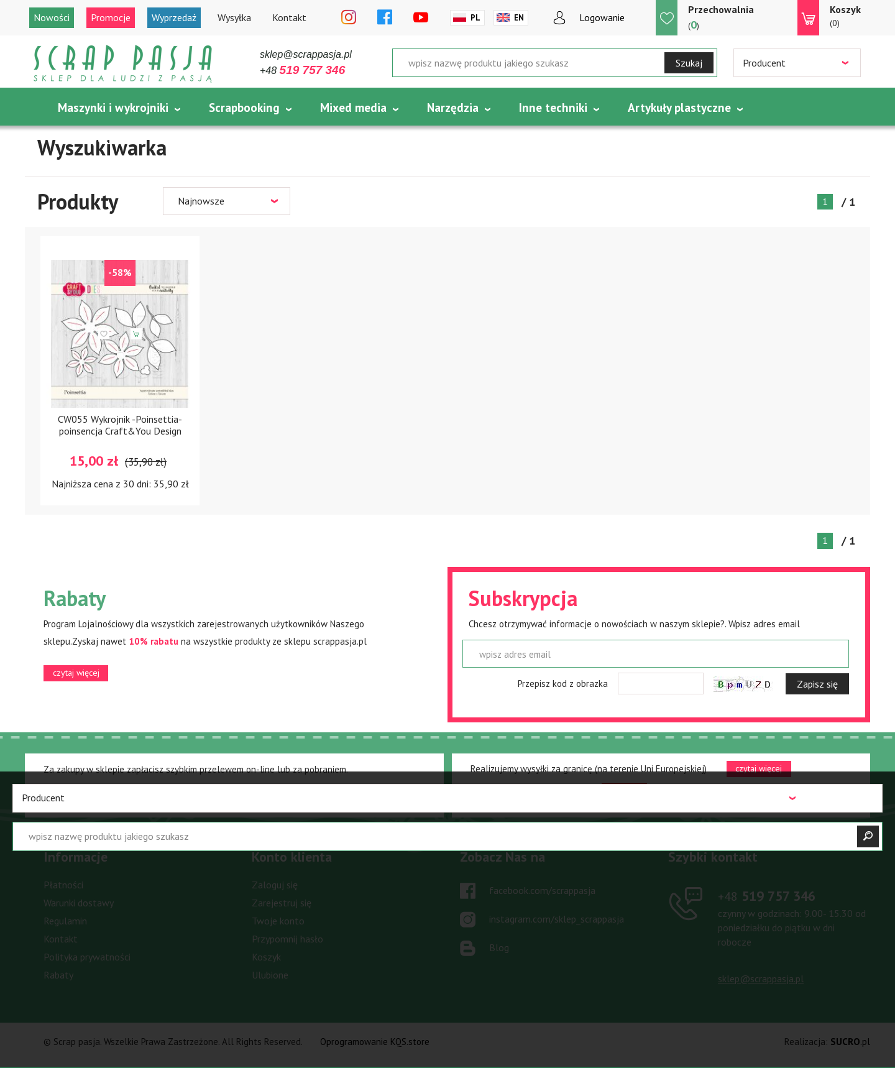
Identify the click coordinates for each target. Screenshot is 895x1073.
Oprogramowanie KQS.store (374, 1042)
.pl (850, 1042)
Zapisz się (817, 684)
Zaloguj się (275, 884)
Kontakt (289, 17)
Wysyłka (234, 17)
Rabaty (58, 975)
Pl (475, 17)
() (721, 17)
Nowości (52, 17)
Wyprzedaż (174, 17)
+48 (302, 70)
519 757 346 (766, 896)
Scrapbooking (244, 107)
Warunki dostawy (79, 902)
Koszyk (266, 957)
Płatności (63, 884)
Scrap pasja (123, 64)
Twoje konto (278, 920)
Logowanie (602, 17)
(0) (845, 15)
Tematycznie (92, 138)
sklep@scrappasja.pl (306, 54)
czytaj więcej (76, 672)
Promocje (111, 17)
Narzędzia (453, 107)
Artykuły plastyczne (679, 107)
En (519, 17)
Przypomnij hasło (287, 939)
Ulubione (270, 975)
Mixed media (353, 107)
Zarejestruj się (281, 902)
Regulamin (65, 920)
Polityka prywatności (87, 957)
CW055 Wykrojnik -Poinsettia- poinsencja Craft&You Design (120, 425)
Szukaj (689, 63)
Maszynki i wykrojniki (113, 107)
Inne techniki (553, 107)
